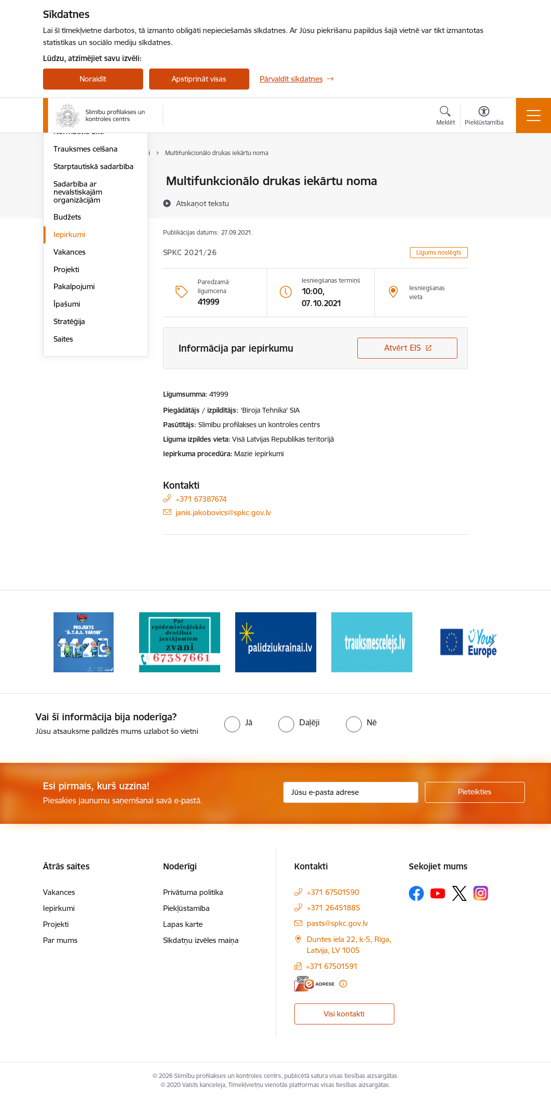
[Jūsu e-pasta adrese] (350, 792)
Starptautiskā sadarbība (94, 286)
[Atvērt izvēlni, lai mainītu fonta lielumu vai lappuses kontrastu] (484, 117)
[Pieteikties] (475, 792)
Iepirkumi (69, 354)
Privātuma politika (193, 892)
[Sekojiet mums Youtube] (437, 893)
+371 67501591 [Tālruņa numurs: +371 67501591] (332, 966)
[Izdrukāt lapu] (493, 177)
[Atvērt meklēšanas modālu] (445, 117)
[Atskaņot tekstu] (202, 203)
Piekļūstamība (186, 908)
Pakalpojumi (74, 406)
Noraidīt (93, 79)
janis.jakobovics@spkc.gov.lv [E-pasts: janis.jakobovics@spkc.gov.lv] (223, 512)
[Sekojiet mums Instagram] (480, 893)
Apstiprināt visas (199, 79)
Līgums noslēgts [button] (438, 252)
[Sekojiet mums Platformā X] (459, 893)
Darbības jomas (80, 216)
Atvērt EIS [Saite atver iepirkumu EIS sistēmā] (402, 348)
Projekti (66, 389)
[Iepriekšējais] (60, 641)
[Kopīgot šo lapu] (493, 202)
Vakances (70, 371)
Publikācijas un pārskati (93, 234)
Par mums (60, 940)
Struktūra (70, 199)
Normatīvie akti (79, 251)
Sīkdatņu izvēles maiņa (201, 940)
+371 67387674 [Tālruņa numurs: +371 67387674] (201, 498)
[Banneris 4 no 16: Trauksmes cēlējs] (371, 641)
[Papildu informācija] (343, 983)
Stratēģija (69, 441)
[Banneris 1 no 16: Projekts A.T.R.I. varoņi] (84, 641)
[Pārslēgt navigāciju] (533, 115)
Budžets (67, 337)
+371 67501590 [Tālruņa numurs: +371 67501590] (333, 892)
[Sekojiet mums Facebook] (416, 893)
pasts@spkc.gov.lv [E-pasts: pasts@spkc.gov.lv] (337, 923)
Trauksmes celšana (86, 268)
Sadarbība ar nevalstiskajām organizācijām (78, 311)
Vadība (65, 182)
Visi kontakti (344, 1013)
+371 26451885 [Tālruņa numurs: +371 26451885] (333, 907)
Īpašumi (67, 423)
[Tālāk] (492, 641)
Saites (63, 458)
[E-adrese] (314, 983)
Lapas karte (183, 924)
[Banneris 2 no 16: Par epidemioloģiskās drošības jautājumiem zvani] (179, 641)
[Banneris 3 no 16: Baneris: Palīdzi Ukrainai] (275, 641)
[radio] (238, 722)
